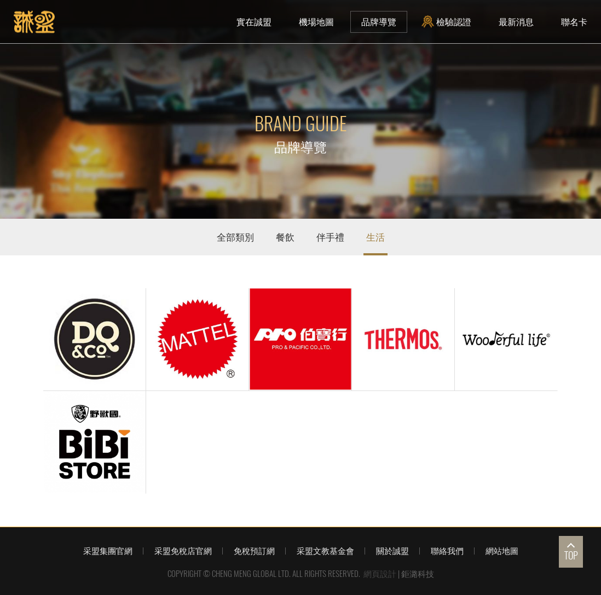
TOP (571, 555)
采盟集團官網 (107, 550)
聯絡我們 (447, 550)
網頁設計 (379, 573)
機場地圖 (316, 21)
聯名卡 (574, 21)
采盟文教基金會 (325, 550)
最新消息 (516, 21)
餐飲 (285, 236)
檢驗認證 (447, 21)
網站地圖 (502, 550)
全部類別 (235, 236)
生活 (375, 236)
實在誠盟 (253, 21)
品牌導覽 (378, 21)
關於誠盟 (392, 550)
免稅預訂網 (254, 550)
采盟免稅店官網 (183, 550)
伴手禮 (330, 236)
